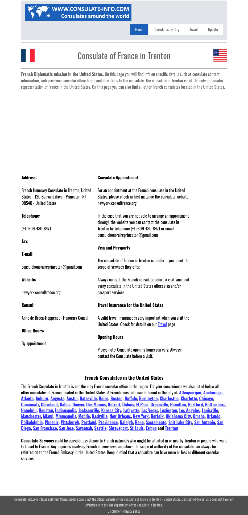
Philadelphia (32, 422)
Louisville (210, 410)
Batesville (88, 398)
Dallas (65, 404)
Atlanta (27, 398)
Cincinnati (30, 404)
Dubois (128, 404)
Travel (193, 29)
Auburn (42, 398)
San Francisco (45, 428)
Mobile (84, 416)
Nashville (100, 416)
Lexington (168, 410)
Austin (72, 398)
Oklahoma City (178, 416)
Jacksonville (88, 410)
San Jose (66, 428)
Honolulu (28, 410)
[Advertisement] (124, 129)
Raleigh (126, 422)
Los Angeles (189, 410)
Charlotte (189, 398)
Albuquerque (190, 392)
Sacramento (156, 422)
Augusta (57, 398)
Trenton (171, 428)
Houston (46, 410)
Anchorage (212, 392)
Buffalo (131, 398)
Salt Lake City (180, 422)
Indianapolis (65, 410)
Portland (88, 422)
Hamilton (178, 404)
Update (213, 29)
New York (141, 416)
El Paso (142, 404)
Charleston (169, 398)
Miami (48, 416)
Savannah (84, 428)
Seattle (100, 428)
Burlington (148, 398)
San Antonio (204, 422)
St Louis (137, 428)
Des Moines (96, 404)
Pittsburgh (70, 422)
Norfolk (157, 416)
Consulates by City (166, 29)
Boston (116, 398)
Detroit (114, 404)
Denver (78, 404)
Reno (139, 422)
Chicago (206, 398)
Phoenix (52, 422)
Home (139, 29)
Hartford (195, 404)
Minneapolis (66, 416)
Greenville (159, 404)
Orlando (213, 416)
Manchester (31, 416)
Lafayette (131, 410)
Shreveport (118, 428)
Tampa (151, 428)
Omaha (199, 416)
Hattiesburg (215, 404)
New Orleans (120, 416)
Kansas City (111, 410)
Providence (108, 422)
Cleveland (49, 404)
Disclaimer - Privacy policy (124, 511)
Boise (103, 398)
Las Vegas (150, 410)
